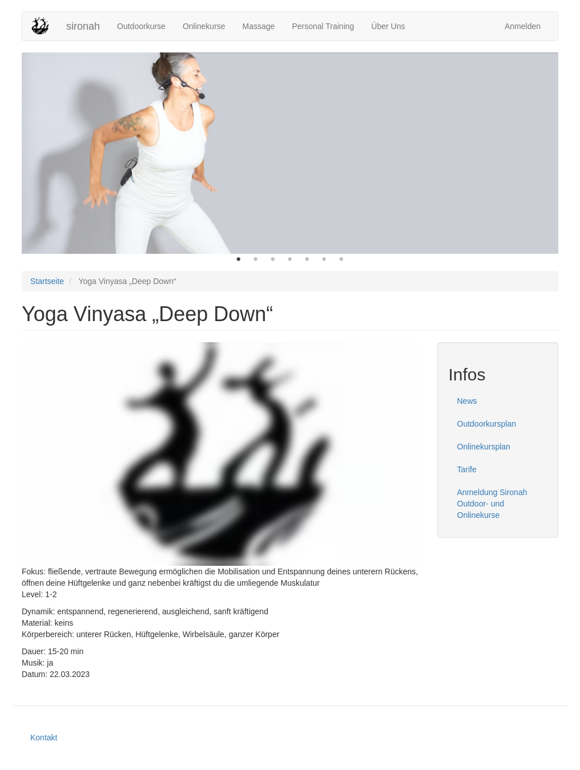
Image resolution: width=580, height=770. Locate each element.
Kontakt (43, 737)
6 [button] (324, 259)
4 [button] (290, 259)
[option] (290, 153)
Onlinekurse (204, 26)
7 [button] (341, 259)
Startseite (47, 281)
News (467, 401)
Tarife (467, 469)
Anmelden (523, 26)
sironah (83, 26)
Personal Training (323, 26)
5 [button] (307, 259)
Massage (259, 26)
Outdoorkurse (141, 26)
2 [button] (255, 259)
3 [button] (273, 259)
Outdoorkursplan (487, 423)
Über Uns (388, 26)
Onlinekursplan (483, 446)
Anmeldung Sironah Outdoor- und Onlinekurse (492, 504)
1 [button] (238, 259)
